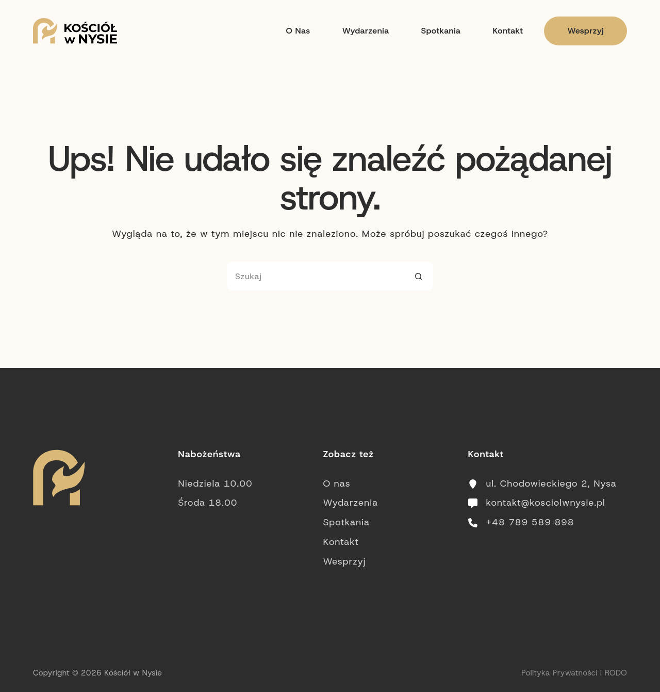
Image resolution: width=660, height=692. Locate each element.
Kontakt (507, 30)
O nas (298, 30)
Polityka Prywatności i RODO (574, 673)
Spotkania (441, 30)
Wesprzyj (585, 30)
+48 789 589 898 (530, 522)
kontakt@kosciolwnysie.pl (545, 502)
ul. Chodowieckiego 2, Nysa (551, 483)
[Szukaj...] (315, 276)
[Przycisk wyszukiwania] (418, 276)
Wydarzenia (365, 30)
